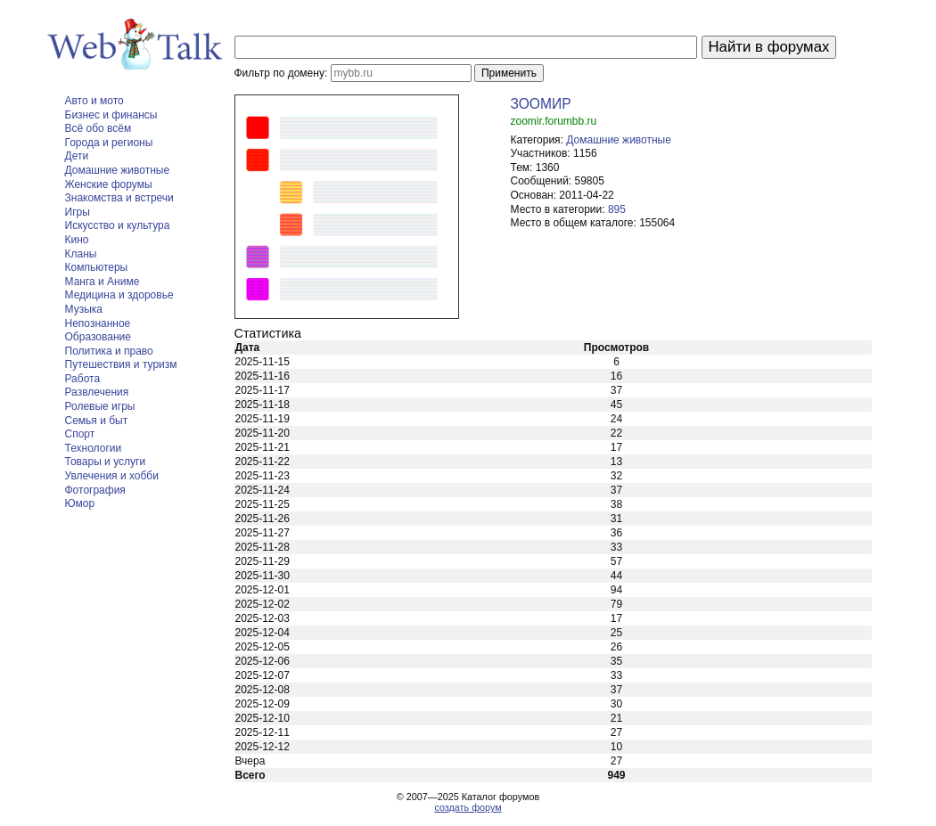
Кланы (81, 254)
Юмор (80, 503)
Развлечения (97, 392)
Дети (77, 156)
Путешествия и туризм (121, 364)
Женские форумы (108, 184)
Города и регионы (109, 142)
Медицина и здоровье (119, 295)
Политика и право (109, 351)
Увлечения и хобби (112, 476)
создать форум (467, 807)
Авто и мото (94, 100)
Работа (83, 378)
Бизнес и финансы (111, 115)
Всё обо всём (98, 128)
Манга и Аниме (102, 281)
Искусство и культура (117, 225)
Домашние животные (117, 170)
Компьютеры (96, 267)
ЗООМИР (541, 103)
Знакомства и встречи (119, 198)
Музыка (84, 309)
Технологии (93, 448)
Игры (77, 212)
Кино (77, 239)
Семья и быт (96, 420)
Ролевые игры (100, 406)
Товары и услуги (105, 461)
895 (617, 209)
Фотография (95, 490)
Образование (98, 337)
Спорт (80, 434)
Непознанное (98, 323)
